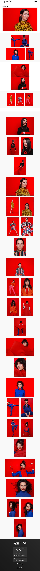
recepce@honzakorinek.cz (20, 555)
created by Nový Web (20, 568)
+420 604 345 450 (19, 553)
